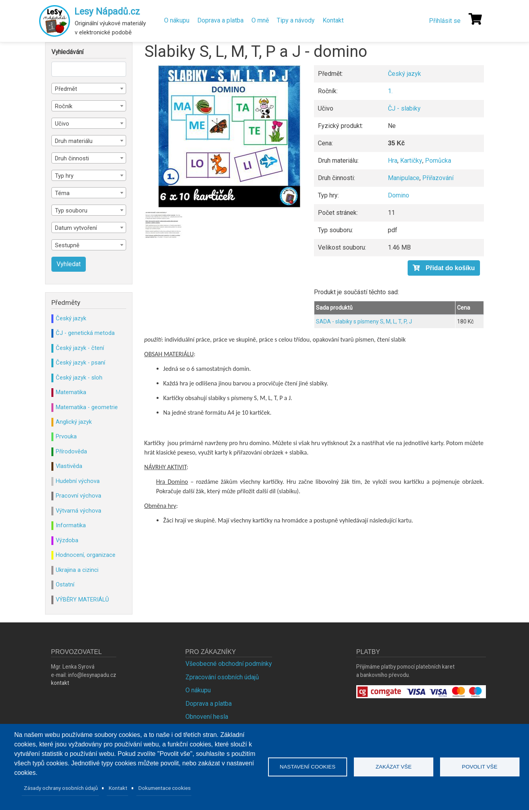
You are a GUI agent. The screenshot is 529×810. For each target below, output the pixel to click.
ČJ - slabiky (404, 108)
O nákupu (176, 20)
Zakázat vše (394, 767)
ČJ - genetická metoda (85, 332)
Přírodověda (71, 451)
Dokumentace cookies (164, 788)
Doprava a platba (220, 20)
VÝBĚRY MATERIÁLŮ (82, 599)
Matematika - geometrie (87, 407)
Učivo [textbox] (62, 123)
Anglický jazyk (74, 421)
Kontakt (333, 20)
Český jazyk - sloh (79, 377)
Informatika (71, 525)
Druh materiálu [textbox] (74, 141)
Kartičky (411, 160)
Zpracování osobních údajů (222, 677)
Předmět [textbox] (66, 88)
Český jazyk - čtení (80, 347)
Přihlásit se (445, 20)
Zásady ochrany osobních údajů (61, 788)
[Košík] (475, 19)
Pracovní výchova (78, 495)
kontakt (60, 683)
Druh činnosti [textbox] (72, 158)
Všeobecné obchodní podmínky (228, 663)
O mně (260, 20)
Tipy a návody (296, 20)
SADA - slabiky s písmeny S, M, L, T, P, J (364, 321)
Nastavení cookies (307, 767)
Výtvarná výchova (78, 510)
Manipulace (403, 178)
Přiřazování (437, 178)
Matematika (71, 392)
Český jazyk (404, 73)
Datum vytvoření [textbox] (76, 227)
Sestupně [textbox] (67, 245)
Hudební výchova (78, 481)
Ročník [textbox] (63, 106)
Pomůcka (438, 160)
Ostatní (65, 584)
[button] (229, 136)
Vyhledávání (67, 52)
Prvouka (66, 436)
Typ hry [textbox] (64, 175)
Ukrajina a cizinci (77, 569)
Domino (398, 195)
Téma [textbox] (62, 193)
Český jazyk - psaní (80, 362)
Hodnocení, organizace (85, 554)
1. (390, 91)
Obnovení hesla (206, 716)
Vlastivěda (69, 466)
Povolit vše (479, 767)
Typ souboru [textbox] (71, 210)
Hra (392, 160)
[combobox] (88, 88)
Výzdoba (67, 540)
